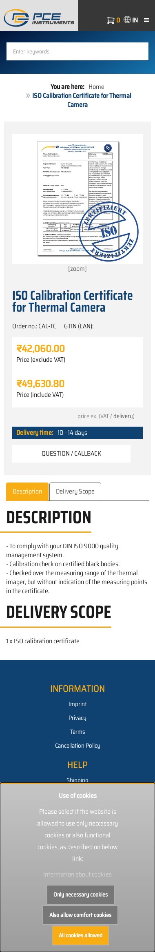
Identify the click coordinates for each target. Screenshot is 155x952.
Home (96, 87)
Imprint (78, 704)
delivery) (124, 416)
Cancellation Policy (77, 746)
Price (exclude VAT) (40, 359)
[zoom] (77, 204)
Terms (77, 732)
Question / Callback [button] (71, 453)
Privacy (77, 718)
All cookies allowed (80, 935)
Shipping (77, 780)
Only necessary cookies (80, 894)
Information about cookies (77, 874)
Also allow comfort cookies (80, 914)
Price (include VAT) (40, 394)
